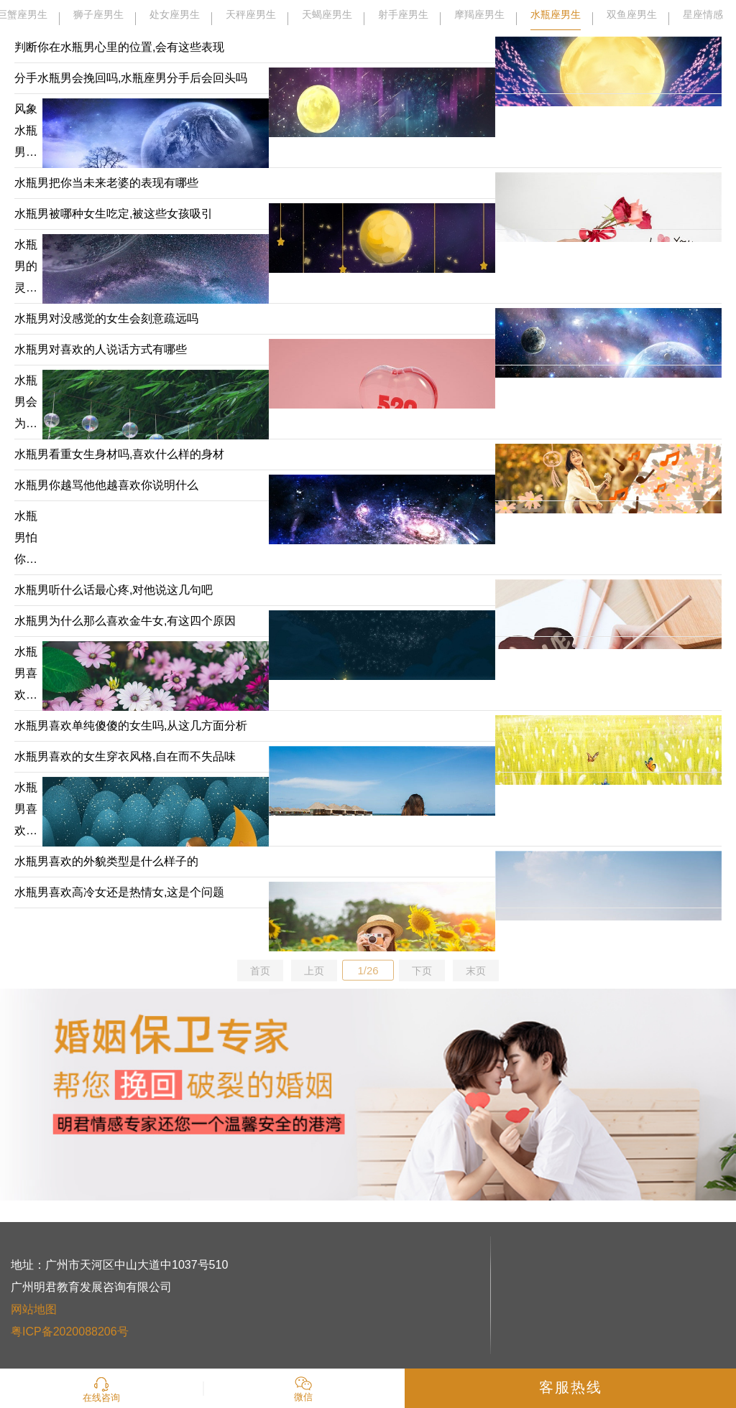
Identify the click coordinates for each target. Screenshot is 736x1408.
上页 (314, 970)
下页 (422, 970)
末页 (476, 970)
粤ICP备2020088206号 (70, 1331)
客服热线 (570, 1387)
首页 (260, 970)
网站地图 (34, 1309)
